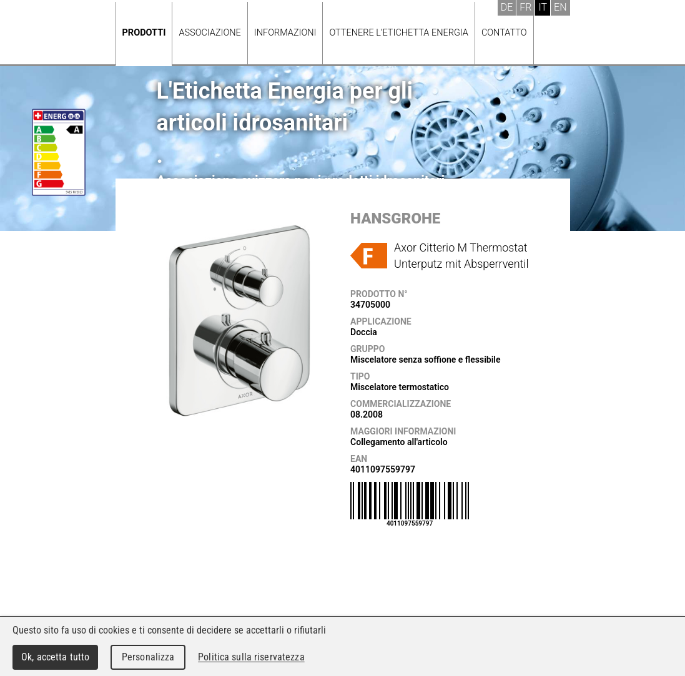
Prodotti (144, 32)
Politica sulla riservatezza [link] (251, 657)
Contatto (504, 32)
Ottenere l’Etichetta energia (398, 32)
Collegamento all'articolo (399, 442)
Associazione (209, 32)
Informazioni (285, 32)
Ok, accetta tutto (55, 657)
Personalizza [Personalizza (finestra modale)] (148, 657)
